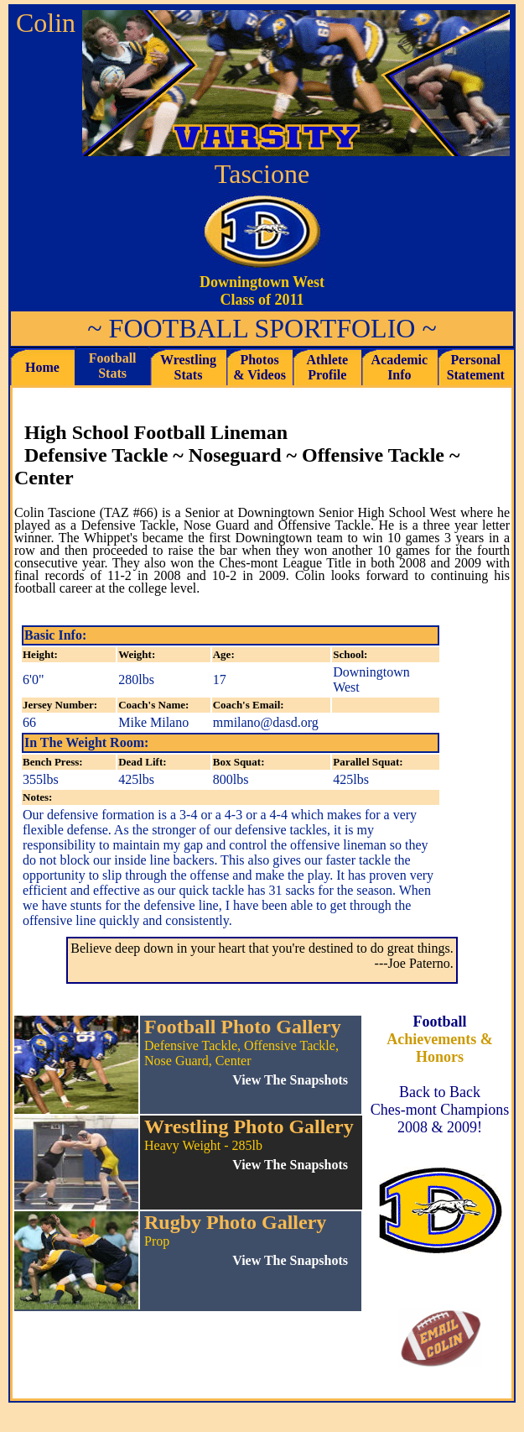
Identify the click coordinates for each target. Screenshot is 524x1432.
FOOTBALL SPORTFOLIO (262, 328)
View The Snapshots (290, 1165)
